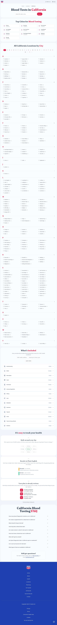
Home (23, 6)
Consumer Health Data (28, 614)
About (28, 576)
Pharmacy (28, 584)
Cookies (28, 617)
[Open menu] (54, 2)
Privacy (28, 608)
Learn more (28, 360)
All (4, 50)
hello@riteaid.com (30, 557)
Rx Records (28, 590)
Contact (28, 596)
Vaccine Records (28, 593)
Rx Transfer (28, 587)
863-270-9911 (36, 555)
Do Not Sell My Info (28, 620)
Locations (28, 6)
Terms (28, 611)
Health (28, 579)
